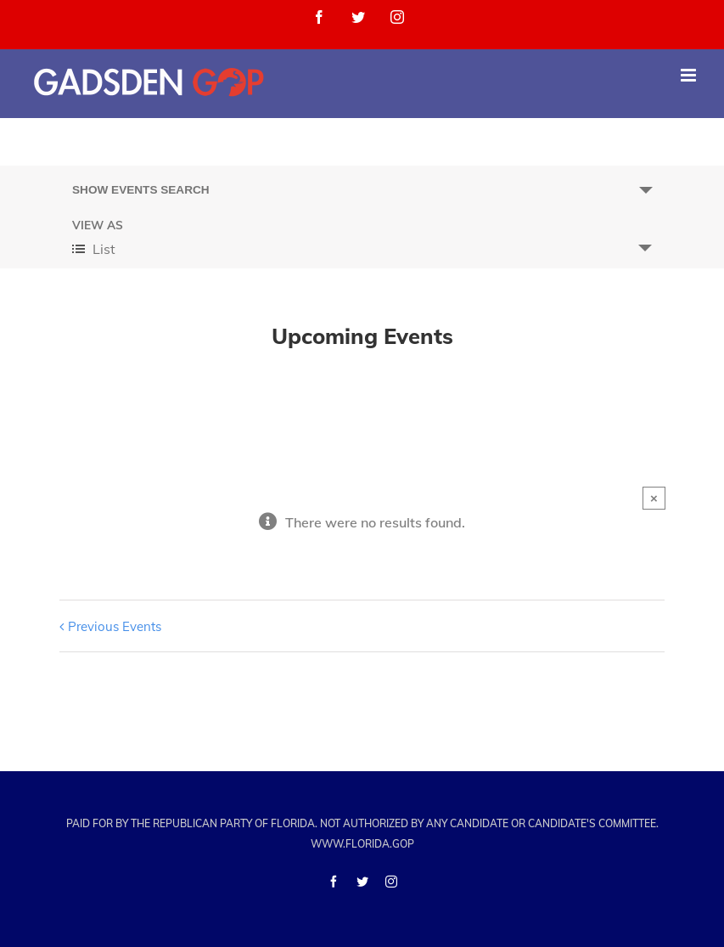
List (93, 248)
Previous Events (114, 626)
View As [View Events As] (97, 225)
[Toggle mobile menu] (690, 75)
